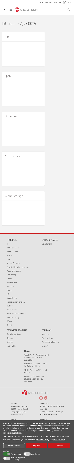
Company (46, 330)
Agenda (10, 342)
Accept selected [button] (14, 446)
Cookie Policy (43, 440)
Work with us (47, 338)
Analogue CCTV (13, 247)
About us (45, 334)
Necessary (15, 454)
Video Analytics (13, 251)
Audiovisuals (12, 282)
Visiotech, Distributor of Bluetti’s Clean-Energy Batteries (34, 379)
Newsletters (47, 244)
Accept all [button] (59, 446)
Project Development (50, 342)
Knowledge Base (14, 334)
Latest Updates (50, 240)
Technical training (17, 330)
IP (7, 244)
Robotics (10, 286)
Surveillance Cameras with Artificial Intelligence (35, 364)
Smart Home (12, 298)
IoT (8, 294)
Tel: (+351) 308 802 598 (48, 414)
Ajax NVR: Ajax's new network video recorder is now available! (36, 357)
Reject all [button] (36, 446)
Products (12, 240)
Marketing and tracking (18, 458)
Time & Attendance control (18, 267)
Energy (9, 290)
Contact (45, 346)
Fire (8, 259)
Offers (9, 321)
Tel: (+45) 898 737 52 (18, 412)
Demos (10, 338)
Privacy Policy (59, 440)
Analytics (35, 454)
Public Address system (16, 313)
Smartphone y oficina (16, 302)
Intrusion (9, 23)
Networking (11, 274)
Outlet (9, 325)
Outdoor (10, 306)
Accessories (12, 309)
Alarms (10, 255)
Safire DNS (11, 346)
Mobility (10, 278)
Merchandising (13, 317)
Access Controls (13, 263)
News (27, 351)
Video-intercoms (14, 271)
